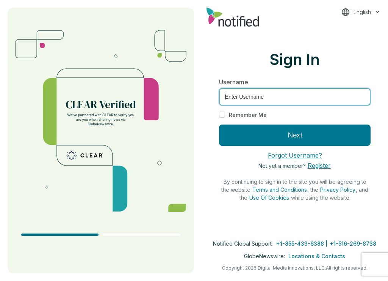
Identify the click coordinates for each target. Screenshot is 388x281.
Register (319, 165)
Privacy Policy (337, 189)
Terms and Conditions (279, 189)
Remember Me (248, 115)
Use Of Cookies (269, 197)
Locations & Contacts (316, 256)
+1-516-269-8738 (353, 243)
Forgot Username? (295, 155)
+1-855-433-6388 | (302, 243)
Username (233, 82)
